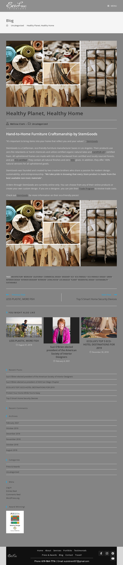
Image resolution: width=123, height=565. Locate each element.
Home (40, 550)
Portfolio (67, 550)
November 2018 (13, 439)
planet (74, 280)
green (109, 277)
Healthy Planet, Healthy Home (40, 25)
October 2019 (12, 428)
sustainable (11, 282)
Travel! (78, 555)
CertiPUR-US (98, 152)
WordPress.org (12, 498)
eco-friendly (81, 277)
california (38, 277)
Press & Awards (13, 466)
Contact (69, 555)
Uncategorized (40, 124)
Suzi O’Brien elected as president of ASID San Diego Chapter (32, 382)
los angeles (64, 280)
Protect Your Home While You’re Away (23, 393)
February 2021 (12, 423)
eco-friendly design (97, 277)
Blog (61, 555)
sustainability (101, 280)
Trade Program (86, 188)
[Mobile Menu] (112, 5)
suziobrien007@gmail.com (76, 561)
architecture (17, 277)
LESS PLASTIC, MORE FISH (24, 340)
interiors (42, 280)
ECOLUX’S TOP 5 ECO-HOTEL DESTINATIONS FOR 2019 (99, 345)
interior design (13, 280)
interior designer (29, 280)
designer (66, 277)
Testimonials (80, 550)
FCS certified (21, 159)
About (48, 550)
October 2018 (12, 444)
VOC (73, 159)
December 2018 (13, 433)
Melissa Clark (17, 124)
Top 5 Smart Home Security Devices (22, 398)
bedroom (28, 277)
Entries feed (11, 491)
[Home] (7, 25)
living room (52, 280)
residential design (86, 280)
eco (72, 277)
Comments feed (13, 494)
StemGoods (92, 141)
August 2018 (11, 450)
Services (57, 550)
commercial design (52, 277)
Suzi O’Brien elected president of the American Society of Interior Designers (62, 352)
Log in (9, 487)
